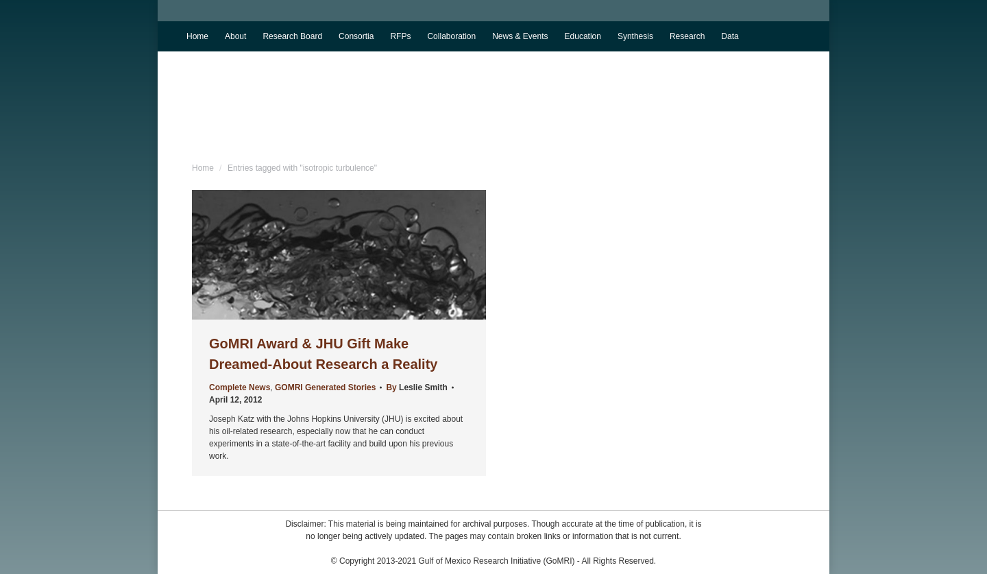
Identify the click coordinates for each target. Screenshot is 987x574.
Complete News (239, 387)
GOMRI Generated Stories (325, 387)
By (416, 387)
